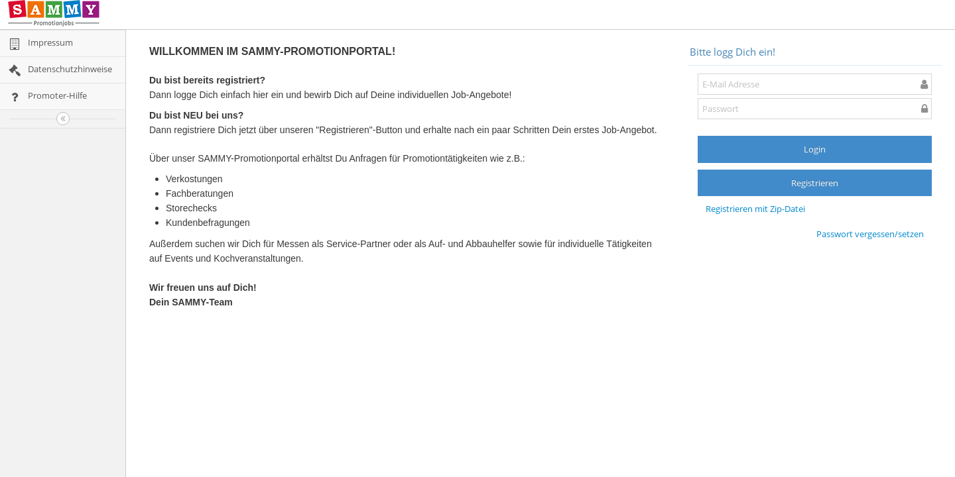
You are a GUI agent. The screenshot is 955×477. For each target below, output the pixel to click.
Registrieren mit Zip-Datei (755, 209)
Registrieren (814, 183)
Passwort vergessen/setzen (870, 234)
